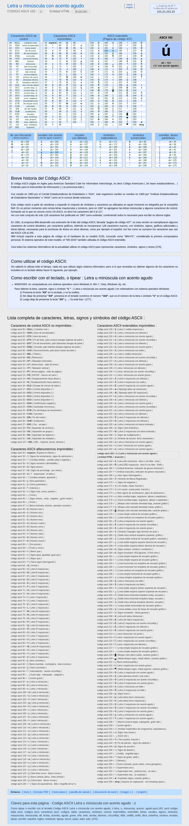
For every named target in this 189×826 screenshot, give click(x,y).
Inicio (27, 792)
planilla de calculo (80, 792)
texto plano (59, 792)
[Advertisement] (92, 24)
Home (129, 5)
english (129, 7)
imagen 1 (126, 792)
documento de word (105, 792)
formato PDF (41, 792)
